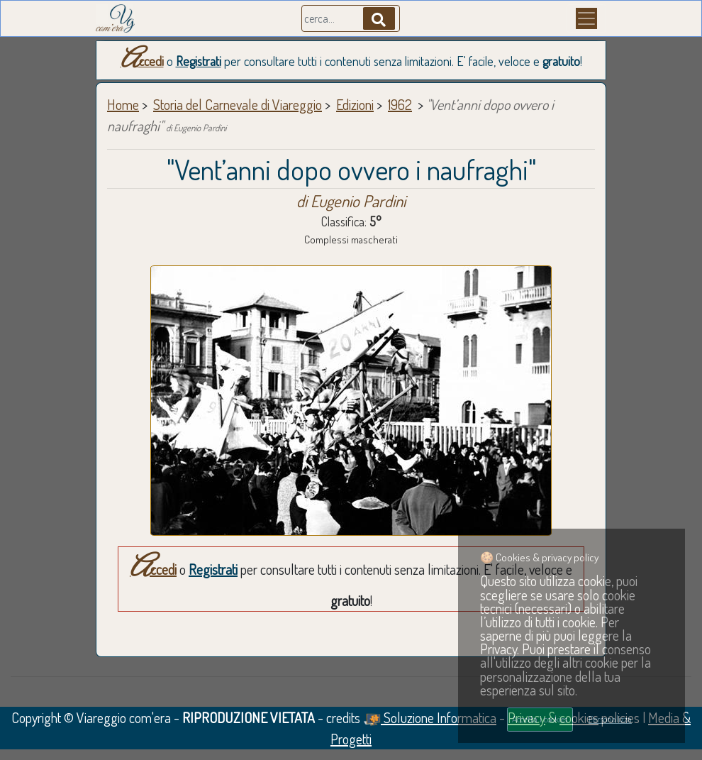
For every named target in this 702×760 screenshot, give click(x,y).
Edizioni (355, 104)
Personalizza (610, 719)
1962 (400, 104)
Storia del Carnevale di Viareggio (237, 104)
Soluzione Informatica (429, 717)
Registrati (198, 61)
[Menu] (586, 18)
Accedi (142, 61)
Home (123, 104)
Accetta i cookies (539, 719)
